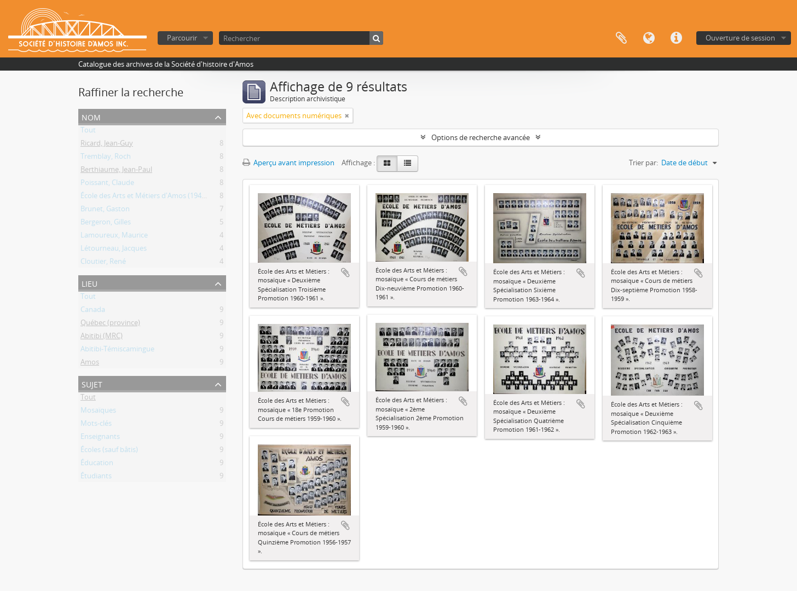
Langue (648, 38)
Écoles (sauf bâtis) (109, 451)
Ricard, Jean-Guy (106, 145)
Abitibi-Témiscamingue (117, 351)
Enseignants (100, 438)
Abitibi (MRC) (101, 338)
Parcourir (182, 38)
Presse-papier (621, 38)
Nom (91, 116)
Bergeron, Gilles (105, 224)
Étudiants (96, 478)
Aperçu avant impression (288, 162)
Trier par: (643, 162)
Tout (88, 132)
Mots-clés (96, 425)
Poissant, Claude (107, 184)
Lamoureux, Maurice (114, 237)
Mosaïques (98, 412)
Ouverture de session (740, 38)
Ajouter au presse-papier (345, 272)
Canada (92, 311)
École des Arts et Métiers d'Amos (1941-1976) (152, 197)
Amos (89, 364)
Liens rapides (676, 38)
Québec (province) (110, 324)
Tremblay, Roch (105, 158)
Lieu (89, 282)
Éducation (96, 465)
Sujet (92, 383)
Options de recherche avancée (480, 137)
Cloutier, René (103, 263)
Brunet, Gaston (105, 211)
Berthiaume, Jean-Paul (116, 171)
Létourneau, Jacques (113, 250)
